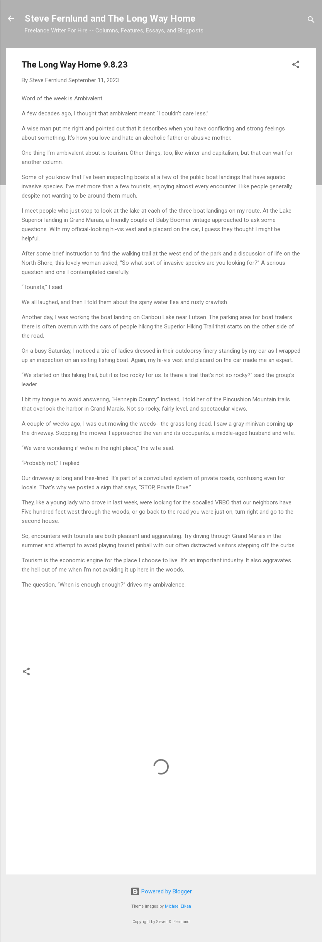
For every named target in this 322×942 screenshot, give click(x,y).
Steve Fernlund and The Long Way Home (110, 18)
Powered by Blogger (161, 891)
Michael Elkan (178, 906)
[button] (295, 66)
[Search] (311, 21)
